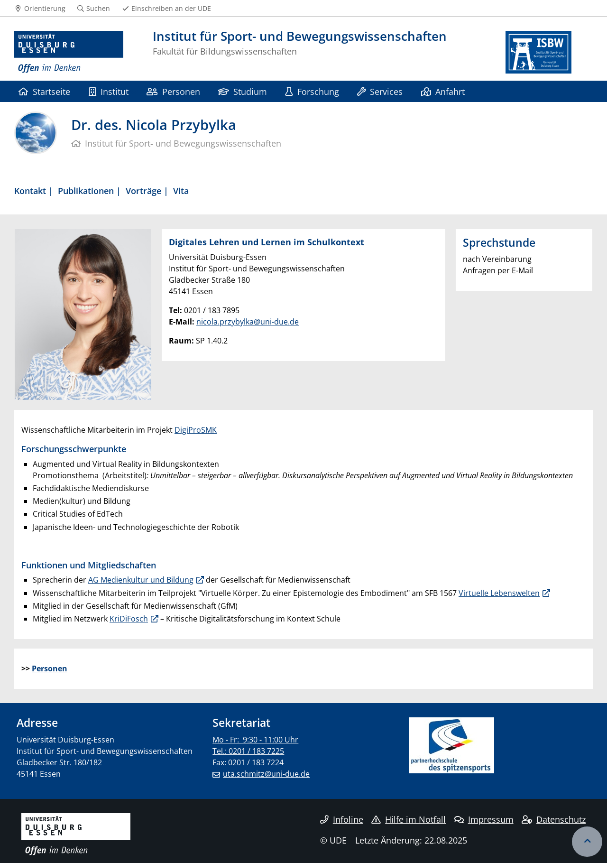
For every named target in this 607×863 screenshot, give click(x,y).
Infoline (341, 819)
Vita (181, 190)
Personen (173, 91)
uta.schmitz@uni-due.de (266, 774)
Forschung (312, 91)
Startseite (44, 91)
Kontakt (30, 190)
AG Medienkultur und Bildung (140, 580)
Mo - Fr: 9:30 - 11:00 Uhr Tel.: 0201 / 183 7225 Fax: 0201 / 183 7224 (255, 751)
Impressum (484, 819)
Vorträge (143, 190)
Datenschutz (554, 819)
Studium (242, 91)
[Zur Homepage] (68, 52)
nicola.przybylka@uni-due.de (247, 321)
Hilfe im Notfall (408, 819)
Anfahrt (443, 91)
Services (380, 91)
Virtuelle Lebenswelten (499, 593)
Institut (109, 91)
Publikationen (86, 190)
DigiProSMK (196, 430)
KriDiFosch (129, 618)
